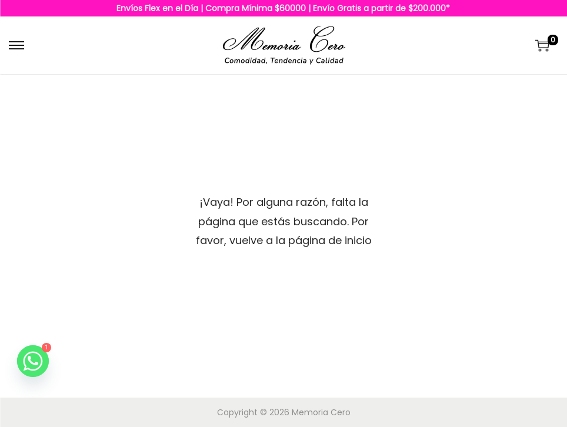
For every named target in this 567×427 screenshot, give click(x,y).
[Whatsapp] (33, 361)
